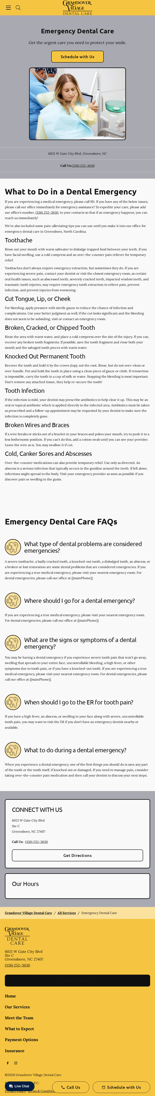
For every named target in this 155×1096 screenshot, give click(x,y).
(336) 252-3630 (83, 166)
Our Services (17, 1006)
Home (10, 995)
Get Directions (77, 855)
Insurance (14, 1050)
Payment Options (21, 1039)
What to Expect (19, 1028)
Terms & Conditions (42, 1091)
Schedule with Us (77, 56)
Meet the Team (19, 1017)
